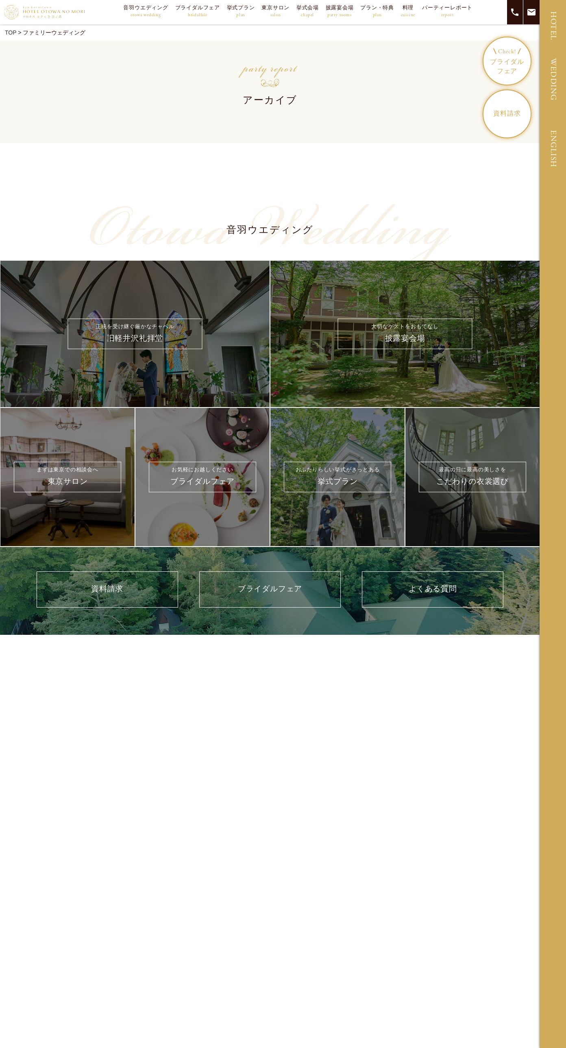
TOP (10, 32)
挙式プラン (241, 11)
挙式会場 (307, 11)
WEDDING (553, 79)
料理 (408, 11)
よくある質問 (433, 589)
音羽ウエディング (145, 11)
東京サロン (275, 11)
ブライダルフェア (197, 11)
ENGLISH (553, 149)
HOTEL (553, 26)
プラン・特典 (377, 11)
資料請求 (506, 113)
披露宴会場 (340, 11)
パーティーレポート (447, 11)
